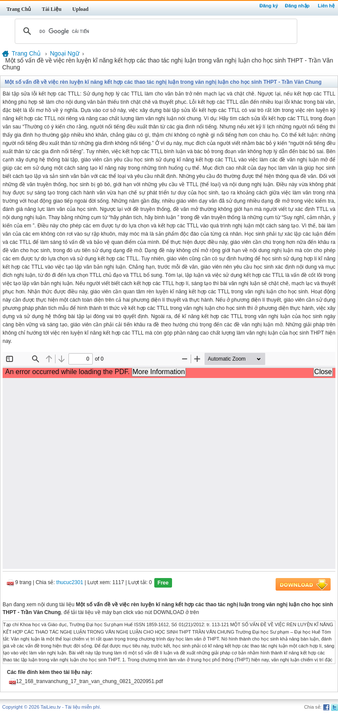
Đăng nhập (297, 5)
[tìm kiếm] (154, 31)
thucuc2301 (69, 583)
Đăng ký (269, 5)
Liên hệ (326, 5)
